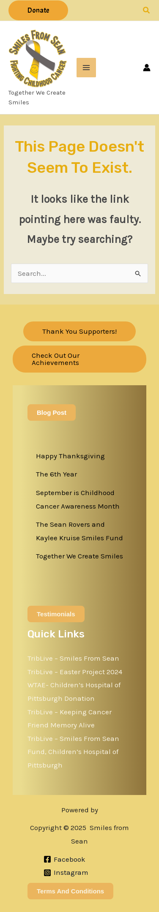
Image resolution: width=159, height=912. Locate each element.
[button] (38, 10)
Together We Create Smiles (79, 556)
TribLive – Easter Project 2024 (74, 671)
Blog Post (51, 412)
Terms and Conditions (70, 891)
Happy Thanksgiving (70, 456)
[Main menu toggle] (86, 67)
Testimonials (56, 614)
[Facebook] (64, 859)
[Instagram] (66, 873)
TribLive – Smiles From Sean (73, 658)
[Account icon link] (147, 67)
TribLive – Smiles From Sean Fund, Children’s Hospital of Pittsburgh (73, 751)
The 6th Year (56, 474)
